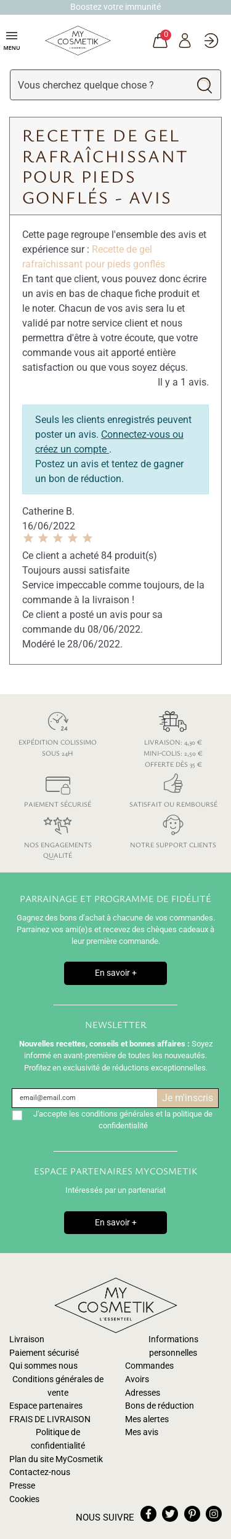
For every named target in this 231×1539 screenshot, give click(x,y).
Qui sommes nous (43, 1366)
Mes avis (141, 1432)
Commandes (149, 1366)
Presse (22, 1486)
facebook (148, 1514)
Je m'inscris (187, 1098)
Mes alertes (147, 1419)
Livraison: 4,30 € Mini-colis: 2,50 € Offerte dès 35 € (173, 737)
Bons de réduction (159, 1406)
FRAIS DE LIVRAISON (50, 1419)
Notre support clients (173, 829)
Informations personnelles (173, 1346)
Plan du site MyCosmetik (56, 1459)
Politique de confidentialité (58, 1439)
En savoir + (116, 973)
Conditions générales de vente (57, 1386)
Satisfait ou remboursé (173, 789)
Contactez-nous (39, 1472)
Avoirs (137, 1379)
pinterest (192, 1514)
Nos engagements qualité (58, 834)
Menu (12, 40)
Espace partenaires (46, 1406)
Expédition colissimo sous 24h (58, 732)
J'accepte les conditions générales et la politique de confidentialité (123, 1119)
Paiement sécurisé (58, 789)
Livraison (26, 1339)
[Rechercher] (99, 85)
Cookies (24, 1499)
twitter (170, 1514)
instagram (214, 1514)
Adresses (142, 1393)
